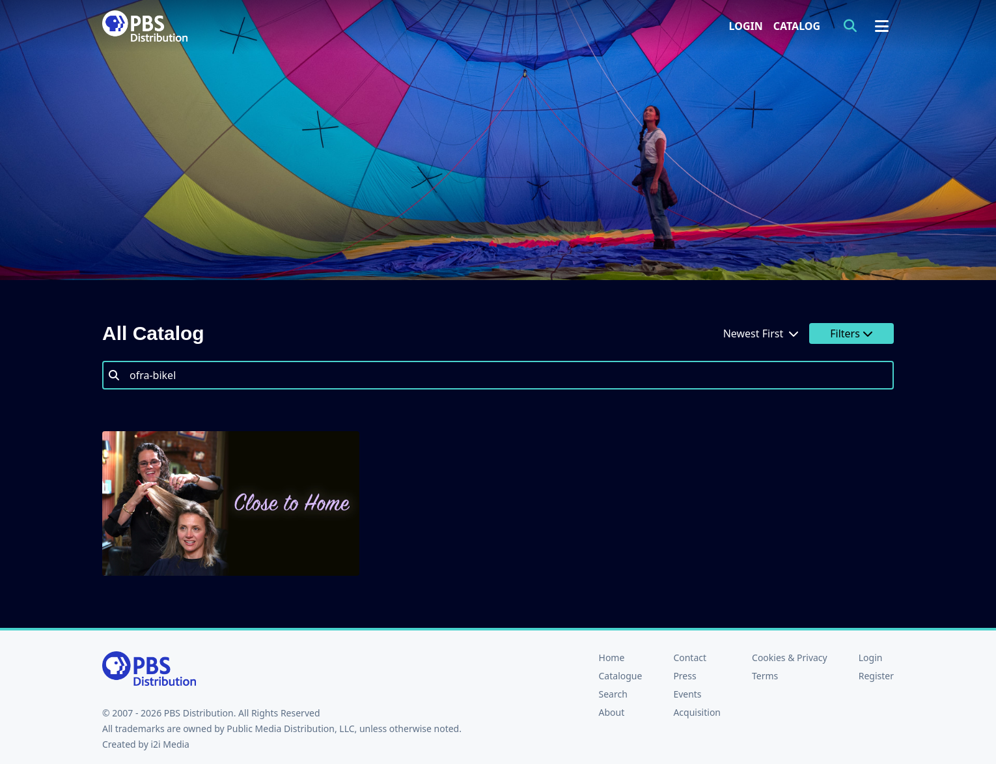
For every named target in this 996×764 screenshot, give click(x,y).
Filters (851, 333)
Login (746, 26)
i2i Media (169, 744)
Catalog (796, 26)
